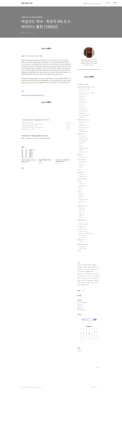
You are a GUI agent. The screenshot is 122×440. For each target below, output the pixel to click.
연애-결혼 (80, 172)
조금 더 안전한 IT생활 (84, 115)
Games (81, 159)
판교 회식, (83, 327)
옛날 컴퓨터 (83, 148)
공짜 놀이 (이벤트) (82, 244)
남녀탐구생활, (87, 320)
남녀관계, (85, 314)
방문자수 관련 (80, 354)
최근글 (78, 337)
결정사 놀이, (80, 314)
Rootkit (81, 143)
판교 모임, (83, 329)
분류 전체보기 (82, 84)
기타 (79, 251)
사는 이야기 (82, 229)
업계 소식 (82, 129)
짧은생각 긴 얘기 (83, 111)
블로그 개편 (79, 351)
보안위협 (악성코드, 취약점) (27, 119)
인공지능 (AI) (82, 152)
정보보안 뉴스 (83, 122)
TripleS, (79, 329)
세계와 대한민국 (81, 220)
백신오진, (79, 325)
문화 (79, 192)
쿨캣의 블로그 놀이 (27, 3)
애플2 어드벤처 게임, (87, 311)
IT (79, 146)
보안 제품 (82, 96)
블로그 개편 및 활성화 (82, 349)
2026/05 (89, 373)
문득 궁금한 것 (81, 226)
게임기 (81, 167)
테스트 (81, 104)
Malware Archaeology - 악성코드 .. (88, 93)
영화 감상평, (84, 325)
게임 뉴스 (82, 163)
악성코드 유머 (83, 113)
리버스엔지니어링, (81, 318)
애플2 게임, (79, 311)
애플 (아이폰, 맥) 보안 (84, 127)
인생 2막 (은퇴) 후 (82, 179)
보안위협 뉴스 (84, 89)
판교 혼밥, (88, 329)
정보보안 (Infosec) (83, 120)
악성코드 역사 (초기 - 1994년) (28, 129)
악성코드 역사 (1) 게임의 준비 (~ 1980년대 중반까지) (32, 127)
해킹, (78, 322)
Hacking (81, 124)
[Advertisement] (89, 282)
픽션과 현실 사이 (83, 125)
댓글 (22, 168)
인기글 (83, 337)
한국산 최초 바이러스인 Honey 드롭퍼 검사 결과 (31, 124)
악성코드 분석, (80, 320)
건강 (79, 169)
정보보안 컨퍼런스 (84, 131)
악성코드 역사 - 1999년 (26, 122)
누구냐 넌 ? (82, 106)
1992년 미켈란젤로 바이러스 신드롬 (29, 126)
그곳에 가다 (82, 206)
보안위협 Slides (83, 102)
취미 (79, 181)
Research (82, 100)
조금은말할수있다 (38, 119)
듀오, (85, 316)
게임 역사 (82, 165)
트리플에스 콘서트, (85, 331)
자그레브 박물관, (89, 327)
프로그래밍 (82, 157)
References (82, 108)
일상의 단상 (81, 239)
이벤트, (88, 316)
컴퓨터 (81, 150)
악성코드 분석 (83, 95)
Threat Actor (82, 91)
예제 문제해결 (82, 141)
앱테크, (78, 327)
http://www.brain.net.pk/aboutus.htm (32, 95)
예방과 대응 (82, 117)
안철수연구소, (83, 322)
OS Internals (82, 136)
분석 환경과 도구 (83, 138)
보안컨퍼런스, (80, 316)
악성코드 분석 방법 (84, 140)
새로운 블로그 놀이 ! (81, 356)
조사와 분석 (81, 134)
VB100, (78, 331)
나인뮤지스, (89, 322)
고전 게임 (83, 161)
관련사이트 (93, 434)
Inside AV (82, 98)
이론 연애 (82, 174)
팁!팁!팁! (80, 154)
